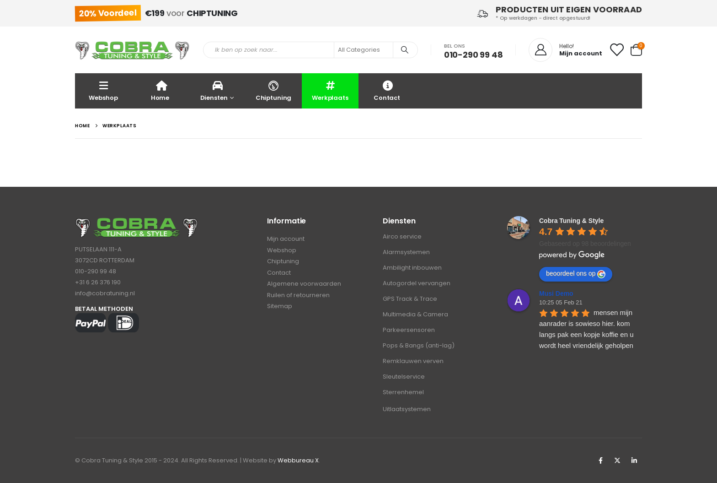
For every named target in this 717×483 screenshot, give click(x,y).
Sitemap (279, 308)
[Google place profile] (571, 220)
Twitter (617, 460)
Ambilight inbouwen (412, 267)
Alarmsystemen (406, 252)
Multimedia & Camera (415, 314)
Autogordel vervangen (416, 283)
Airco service (402, 236)
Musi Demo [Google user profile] (556, 293)
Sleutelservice (404, 376)
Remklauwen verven (413, 361)
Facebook (600, 460)
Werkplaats (330, 90)
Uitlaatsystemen (407, 409)
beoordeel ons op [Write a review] (575, 274)
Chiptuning (273, 90)
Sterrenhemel (403, 392)
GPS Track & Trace (410, 298)
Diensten (214, 90)
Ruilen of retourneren (298, 296)
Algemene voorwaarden (304, 285)
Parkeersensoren (409, 330)
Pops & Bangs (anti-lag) (419, 345)
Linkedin (634, 460)
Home (160, 90)
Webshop (103, 90)
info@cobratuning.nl (105, 293)
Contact (387, 90)
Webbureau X (298, 460)
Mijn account (286, 239)
